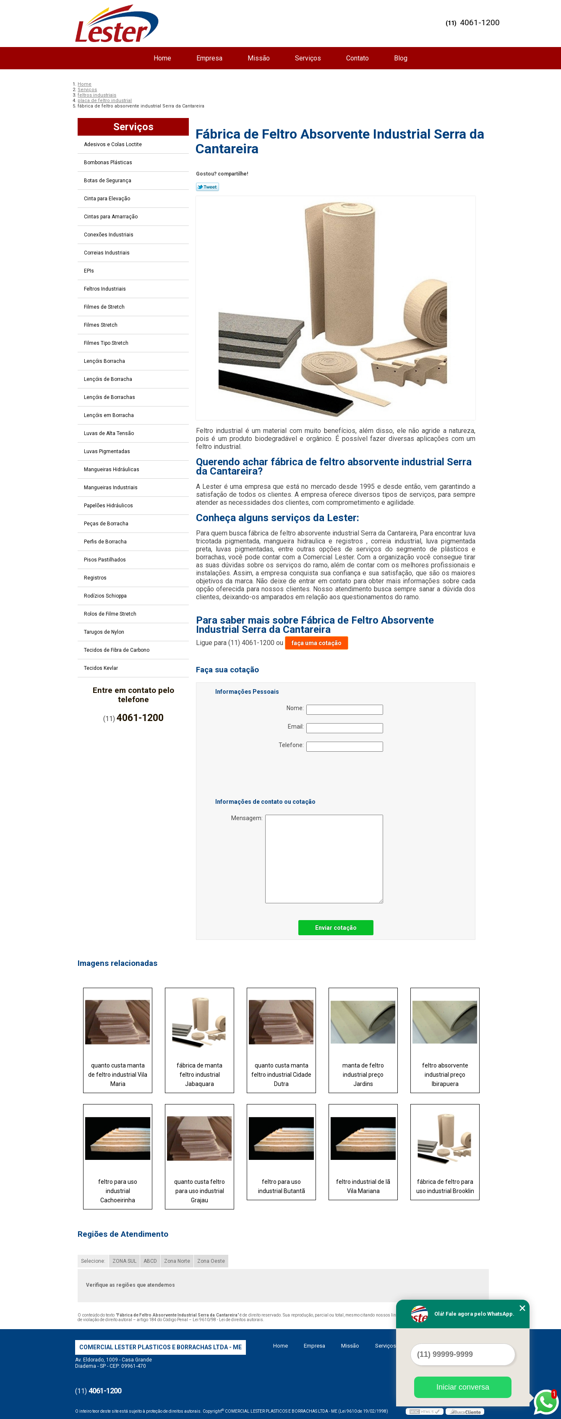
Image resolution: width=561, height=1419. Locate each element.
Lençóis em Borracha (109, 415)
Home (162, 58)
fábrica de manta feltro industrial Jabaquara (199, 1074)
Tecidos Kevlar (101, 668)
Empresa (209, 58)
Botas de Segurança (108, 181)
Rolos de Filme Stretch (111, 614)
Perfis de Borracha (106, 542)
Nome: (335, 710)
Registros (96, 578)
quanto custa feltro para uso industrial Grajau (199, 1191)
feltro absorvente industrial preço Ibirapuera (445, 1074)
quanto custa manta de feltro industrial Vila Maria (117, 1074)
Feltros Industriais (105, 289)
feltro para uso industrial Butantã (281, 1186)
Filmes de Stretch (105, 307)
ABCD (150, 1261)
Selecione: (93, 1261)
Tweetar (207, 187)
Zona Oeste (211, 1261)
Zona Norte (177, 1261)
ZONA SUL (124, 1261)
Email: (335, 728)
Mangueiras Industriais (111, 487)
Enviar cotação (336, 927)
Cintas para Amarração (111, 217)
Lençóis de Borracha (108, 379)
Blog (400, 58)
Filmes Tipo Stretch (107, 343)
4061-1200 (480, 22)
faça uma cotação (317, 643)
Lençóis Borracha (105, 361)
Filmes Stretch (101, 325)
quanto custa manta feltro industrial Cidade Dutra (281, 1074)
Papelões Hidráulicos (109, 506)
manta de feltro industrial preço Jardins (363, 1074)
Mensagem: (307, 859)
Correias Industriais (107, 253)
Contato (357, 58)
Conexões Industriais (109, 235)
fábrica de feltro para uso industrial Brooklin (445, 1186)
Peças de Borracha (107, 524)
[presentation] (268, 776)
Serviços (308, 58)
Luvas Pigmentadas (107, 451)
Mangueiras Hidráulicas (112, 469)
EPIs (89, 271)
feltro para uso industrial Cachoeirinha (117, 1191)
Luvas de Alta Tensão (109, 433)
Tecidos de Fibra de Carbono (117, 650)
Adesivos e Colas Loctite (113, 144)
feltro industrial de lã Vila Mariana (363, 1186)
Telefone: (331, 747)
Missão (259, 58)
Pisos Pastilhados (105, 560)
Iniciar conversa (462, 1387)
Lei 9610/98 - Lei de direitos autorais (228, 1319)
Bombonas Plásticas (108, 162)
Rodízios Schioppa (106, 596)
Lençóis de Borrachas (110, 397)
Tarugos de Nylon (104, 632)
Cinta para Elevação (107, 199)
